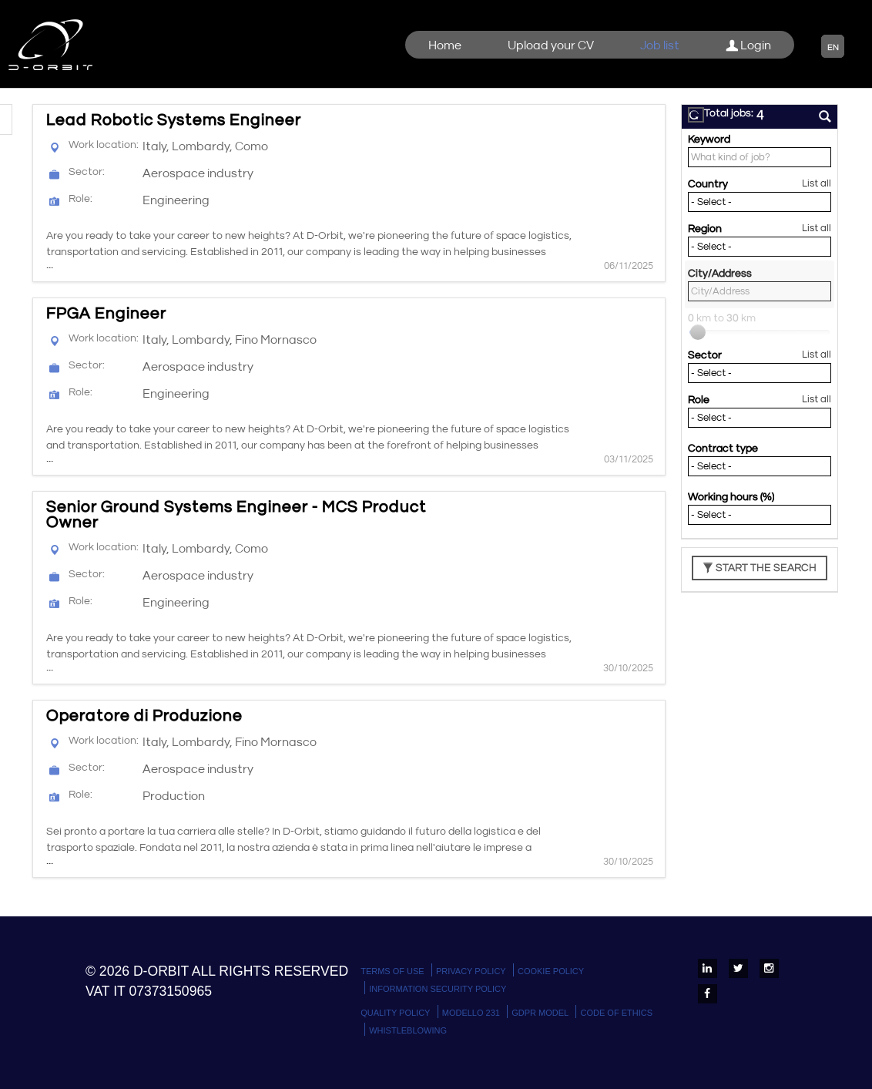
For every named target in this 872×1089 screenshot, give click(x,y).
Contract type (723, 448)
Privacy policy (471, 971)
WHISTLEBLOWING (408, 1030)
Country (708, 184)
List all (816, 184)
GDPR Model (539, 1012)
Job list (659, 45)
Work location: (104, 144)
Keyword (709, 139)
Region (705, 229)
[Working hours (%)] (759, 515)
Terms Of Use (392, 971)
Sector (705, 355)
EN (833, 47)
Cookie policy (551, 971)
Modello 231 (471, 1012)
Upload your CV (551, 45)
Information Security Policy (437, 988)
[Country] (759, 202)
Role (698, 400)
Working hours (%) (731, 497)
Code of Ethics (616, 1012)
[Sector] (759, 373)
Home (444, 45)
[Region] (759, 247)
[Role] (759, 418)
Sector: (87, 171)
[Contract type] (759, 466)
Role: (80, 198)
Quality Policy (395, 1012)
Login (748, 45)
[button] (696, 115)
